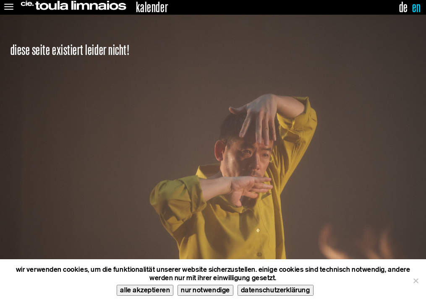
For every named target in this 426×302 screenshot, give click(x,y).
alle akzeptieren (145, 290)
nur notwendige (205, 290)
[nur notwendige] (415, 280)
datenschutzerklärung (275, 290)
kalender (152, 7)
